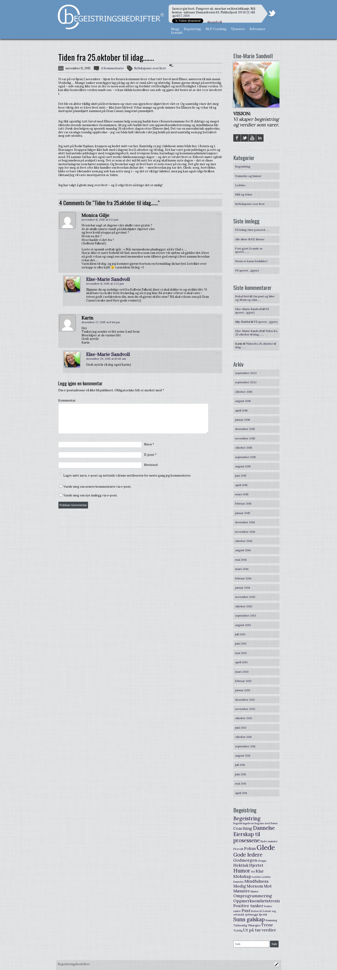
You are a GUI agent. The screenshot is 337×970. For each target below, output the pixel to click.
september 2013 (245, 615)
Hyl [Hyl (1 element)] (253, 871)
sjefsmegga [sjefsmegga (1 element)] (251, 914)
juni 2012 (240, 727)
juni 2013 (240, 643)
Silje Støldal (242, 321)
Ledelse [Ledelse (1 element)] (256, 877)
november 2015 (245, 438)
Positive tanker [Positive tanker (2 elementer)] (248, 905)
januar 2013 (242, 690)
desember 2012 (245, 699)
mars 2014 (242, 569)
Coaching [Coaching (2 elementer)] (242, 828)
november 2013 (245, 597)
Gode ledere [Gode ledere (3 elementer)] (247, 854)
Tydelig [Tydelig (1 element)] (237, 930)
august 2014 (243, 550)
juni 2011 (240, 774)
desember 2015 (245, 429)
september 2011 (245, 746)
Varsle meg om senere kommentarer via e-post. (97, 492)
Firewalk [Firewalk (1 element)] (238, 849)
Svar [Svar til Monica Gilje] (218, 214)
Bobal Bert (242, 296)
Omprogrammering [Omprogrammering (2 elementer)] (252, 895)
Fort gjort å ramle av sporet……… (249, 250)
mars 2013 (242, 671)
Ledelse (240, 185)
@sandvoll (214, 22)
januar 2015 (242, 513)
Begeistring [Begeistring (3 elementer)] (247, 818)
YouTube (252, 138)
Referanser (257, 29)
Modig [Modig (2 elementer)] (239, 886)
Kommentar (67, 400)
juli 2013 (240, 634)
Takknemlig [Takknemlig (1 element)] (240, 925)
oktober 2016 (243, 391)
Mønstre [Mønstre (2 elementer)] (241, 891)
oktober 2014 (243, 541)
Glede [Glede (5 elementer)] (266, 847)
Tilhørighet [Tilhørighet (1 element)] (254, 925)
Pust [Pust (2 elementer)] (246, 910)
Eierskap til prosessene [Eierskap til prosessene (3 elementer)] (246, 837)
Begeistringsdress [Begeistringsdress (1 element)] (243, 823)
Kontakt (177, 33)
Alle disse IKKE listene (249, 239)
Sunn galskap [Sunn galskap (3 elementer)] (249, 919)
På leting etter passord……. (252, 229)
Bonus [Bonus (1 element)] (274, 823)
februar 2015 (243, 503)
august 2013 (243, 625)
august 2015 (243, 466)
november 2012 (245, 709)
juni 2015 (240, 475)
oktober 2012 (243, 718)
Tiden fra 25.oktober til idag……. (256, 332)
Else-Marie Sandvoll (108, 279)
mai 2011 (240, 783)
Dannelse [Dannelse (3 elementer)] (264, 828)
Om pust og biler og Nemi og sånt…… (255, 298)
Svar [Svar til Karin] (218, 316)
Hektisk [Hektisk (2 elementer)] (241, 865)
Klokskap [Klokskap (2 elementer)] (242, 876)
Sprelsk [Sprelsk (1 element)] (263, 914)
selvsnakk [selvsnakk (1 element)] (238, 914)
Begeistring (192, 29)
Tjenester (238, 29)
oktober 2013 (243, 606)
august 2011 (242, 755)
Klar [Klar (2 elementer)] (260, 871)
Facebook (237, 138)
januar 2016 (242, 419)
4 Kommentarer (112, 68)
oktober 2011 (243, 737)
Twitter (244, 138)
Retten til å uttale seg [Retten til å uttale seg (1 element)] (263, 911)
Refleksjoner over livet (150, 68)
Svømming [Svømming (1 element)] (271, 920)
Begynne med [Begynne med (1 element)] (262, 823)
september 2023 (246, 373)
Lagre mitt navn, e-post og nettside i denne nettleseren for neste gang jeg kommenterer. (127, 481)
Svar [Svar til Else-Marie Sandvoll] (218, 278)
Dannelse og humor (248, 176)
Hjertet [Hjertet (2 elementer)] (256, 865)
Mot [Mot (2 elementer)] (268, 886)
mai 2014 (241, 559)
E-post (150, 460)
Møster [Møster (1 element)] (255, 891)
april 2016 (241, 410)
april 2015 (241, 485)
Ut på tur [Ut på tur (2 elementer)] (252, 930)
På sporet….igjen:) (247, 270)
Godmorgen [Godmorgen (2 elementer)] (245, 860)
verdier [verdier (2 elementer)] (269, 930)
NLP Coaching (216, 29)
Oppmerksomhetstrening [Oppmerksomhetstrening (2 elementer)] (258, 900)
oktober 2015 (243, 447)
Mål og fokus (243, 194)
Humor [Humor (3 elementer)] (241, 870)
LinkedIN (260, 138)
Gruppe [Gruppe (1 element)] (262, 860)
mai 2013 (241, 653)
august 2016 (243, 401)
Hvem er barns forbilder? (251, 261)
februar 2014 (243, 578)
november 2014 (245, 531)
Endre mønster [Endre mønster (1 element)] (269, 841)
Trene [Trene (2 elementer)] (267, 924)
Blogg (175, 29)
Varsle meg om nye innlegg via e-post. (91, 501)
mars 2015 (242, 494)
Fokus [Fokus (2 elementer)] (250, 848)
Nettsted (151, 470)
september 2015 (245, 457)
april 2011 (241, 793)
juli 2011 (240, 764)
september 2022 (246, 382)
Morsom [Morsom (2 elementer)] (255, 886)
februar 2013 (243, 681)
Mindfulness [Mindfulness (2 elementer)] (256, 881)
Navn (149, 450)
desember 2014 (245, 522)
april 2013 (241, 662)
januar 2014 (242, 587)
